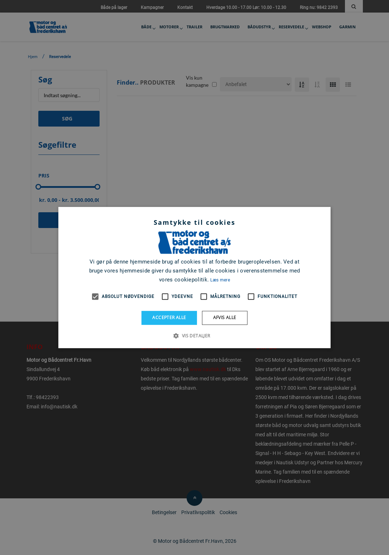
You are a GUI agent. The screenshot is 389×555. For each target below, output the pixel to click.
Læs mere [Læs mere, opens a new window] (220, 280)
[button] (194, 335)
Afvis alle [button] (224, 317)
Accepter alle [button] (169, 317)
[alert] (194, 277)
